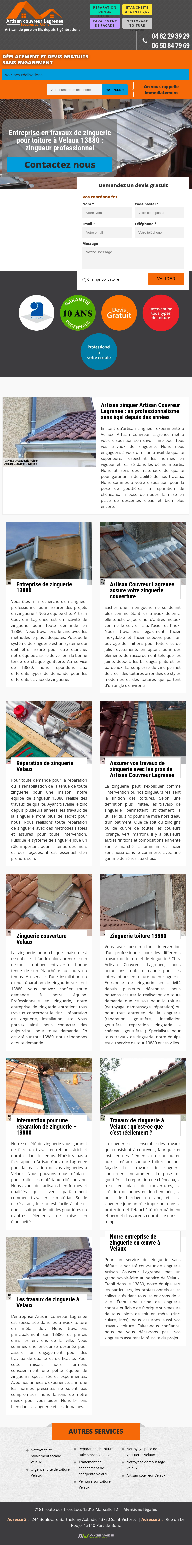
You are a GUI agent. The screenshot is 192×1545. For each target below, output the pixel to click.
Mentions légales (140, 1509)
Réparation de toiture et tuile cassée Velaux (98, 1451)
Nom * (88, 204)
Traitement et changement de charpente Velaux (93, 1468)
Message (90, 243)
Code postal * (146, 204)
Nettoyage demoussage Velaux (146, 1465)
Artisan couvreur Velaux (146, 1475)
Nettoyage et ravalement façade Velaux (46, 1456)
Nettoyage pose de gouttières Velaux (142, 1451)
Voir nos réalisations (24, 75)
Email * (88, 223)
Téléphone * (145, 223)
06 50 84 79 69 (171, 45)
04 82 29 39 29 (171, 36)
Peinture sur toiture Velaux (95, 1484)
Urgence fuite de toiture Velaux (50, 1472)
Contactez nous (60, 164)
